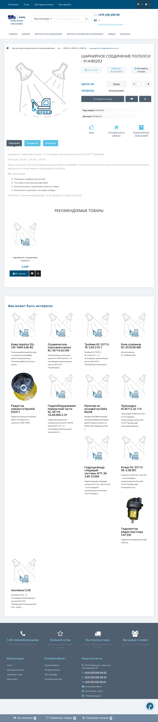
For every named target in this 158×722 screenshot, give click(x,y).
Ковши (111, 34)
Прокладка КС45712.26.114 (131, 410)
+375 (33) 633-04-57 (94, 697)
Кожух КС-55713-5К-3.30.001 (132, 475)
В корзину (19, 273)
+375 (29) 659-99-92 (94, 688)
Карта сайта (12, 694)
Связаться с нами (14, 690)
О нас (11, 4)
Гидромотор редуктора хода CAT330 (132, 541)
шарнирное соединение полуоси (25, 259)
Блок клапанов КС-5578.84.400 (131, 346)
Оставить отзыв (142, 70)
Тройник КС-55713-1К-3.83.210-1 (97, 346)
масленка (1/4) (21, 602)
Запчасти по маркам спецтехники (85, 34)
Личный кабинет (52, 680)
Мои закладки (51, 690)
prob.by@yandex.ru (92, 702)
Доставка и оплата (29, 4)
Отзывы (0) (32, 143)
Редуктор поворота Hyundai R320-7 (23, 412)
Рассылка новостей (53, 694)
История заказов (52, 685)
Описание (14, 143)
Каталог (26, 34)
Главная (13, 34)
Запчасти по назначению (48, 34)
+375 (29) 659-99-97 (94, 692)
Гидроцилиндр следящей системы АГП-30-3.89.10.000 (95, 478)
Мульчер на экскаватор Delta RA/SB (95, 412)
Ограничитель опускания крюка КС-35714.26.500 (59, 347)
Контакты (67, 4)
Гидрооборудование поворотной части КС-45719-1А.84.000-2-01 (62, 413)
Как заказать (50, 4)
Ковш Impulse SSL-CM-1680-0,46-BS (23, 346)
